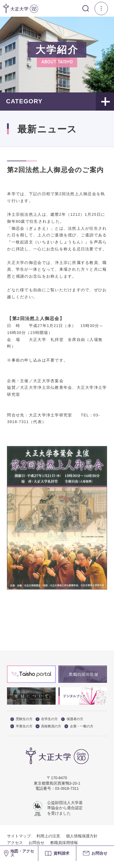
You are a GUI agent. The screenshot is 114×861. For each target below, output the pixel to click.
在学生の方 (47, 719)
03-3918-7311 (67, 788)
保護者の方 (72, 719)
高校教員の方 (48, 726)
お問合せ (36, 843)
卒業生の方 (21, 726)
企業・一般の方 (78, 726)
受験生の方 (21, 719)
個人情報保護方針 (82, 836)
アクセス (15, 843)
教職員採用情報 (64, 843)
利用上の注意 (48, 836)
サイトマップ (19, 836)
